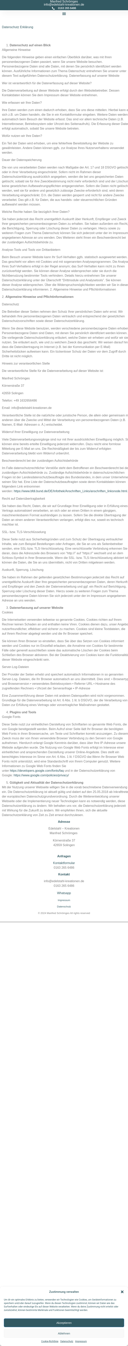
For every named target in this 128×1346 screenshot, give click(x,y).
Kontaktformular (64, 863)
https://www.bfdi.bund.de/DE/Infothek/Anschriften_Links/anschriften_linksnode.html (70, 491)
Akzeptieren (64, 1322)
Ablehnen (64, 1333)
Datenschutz (66, 1341)
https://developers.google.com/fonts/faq (37, 770)
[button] (122, 1292)
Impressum (81, 1341)
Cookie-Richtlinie (49, 1341)
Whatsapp (64, 893)
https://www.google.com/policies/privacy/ (41, 775)
